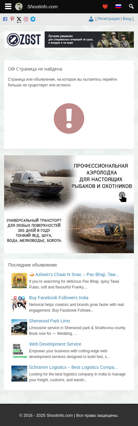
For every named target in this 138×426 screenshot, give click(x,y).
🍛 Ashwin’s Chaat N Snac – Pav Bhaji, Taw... (74, 274)
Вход (127, 19)
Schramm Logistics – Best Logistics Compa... (73, 367)
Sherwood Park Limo (49, 320)
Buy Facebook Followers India (59, 297)
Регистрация (108, 19)
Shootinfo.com (42, 6)
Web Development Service (55, 344)
